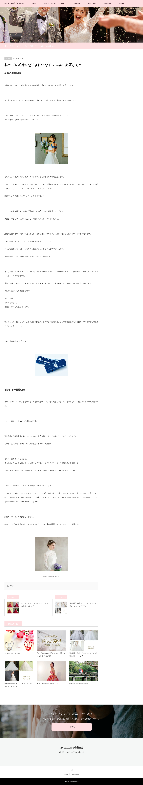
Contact (121, 3)
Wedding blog (107, 3)
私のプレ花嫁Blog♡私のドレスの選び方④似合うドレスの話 (51, 654)
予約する (71, 727)
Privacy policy (75, 774)
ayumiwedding (11, 3)
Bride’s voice (92, 3)
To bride (21, 3)
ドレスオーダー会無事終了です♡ (48, 683)
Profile (34, 3)
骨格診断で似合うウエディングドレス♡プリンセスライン (18, 685)
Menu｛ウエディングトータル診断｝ (55, 3)
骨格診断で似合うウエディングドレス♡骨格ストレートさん (83, 654)
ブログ (11, 46)
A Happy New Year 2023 (12, 653)
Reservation (77, 3)
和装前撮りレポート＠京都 (78, 683)
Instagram (71, 769)
